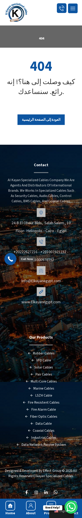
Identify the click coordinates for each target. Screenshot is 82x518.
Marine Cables (41, 388)
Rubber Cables (41, 353)
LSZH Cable (41, 395)
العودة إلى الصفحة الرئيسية (41, 119)
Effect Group (52, 470)
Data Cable (41, 423)
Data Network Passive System (41, 444)
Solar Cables (41, 367)
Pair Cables (41, 374)
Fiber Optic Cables (41, 416)
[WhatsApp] (55, 492)
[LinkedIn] (46, 492)
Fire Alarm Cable (41, 409)
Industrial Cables (41, 437)
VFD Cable (41, 360)
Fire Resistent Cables (41, 402)
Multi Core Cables (41, 381)
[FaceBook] (26, 492)
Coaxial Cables (41, 430)
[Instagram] (36, 492)
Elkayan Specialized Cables (53, 476)
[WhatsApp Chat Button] (71, 507)
